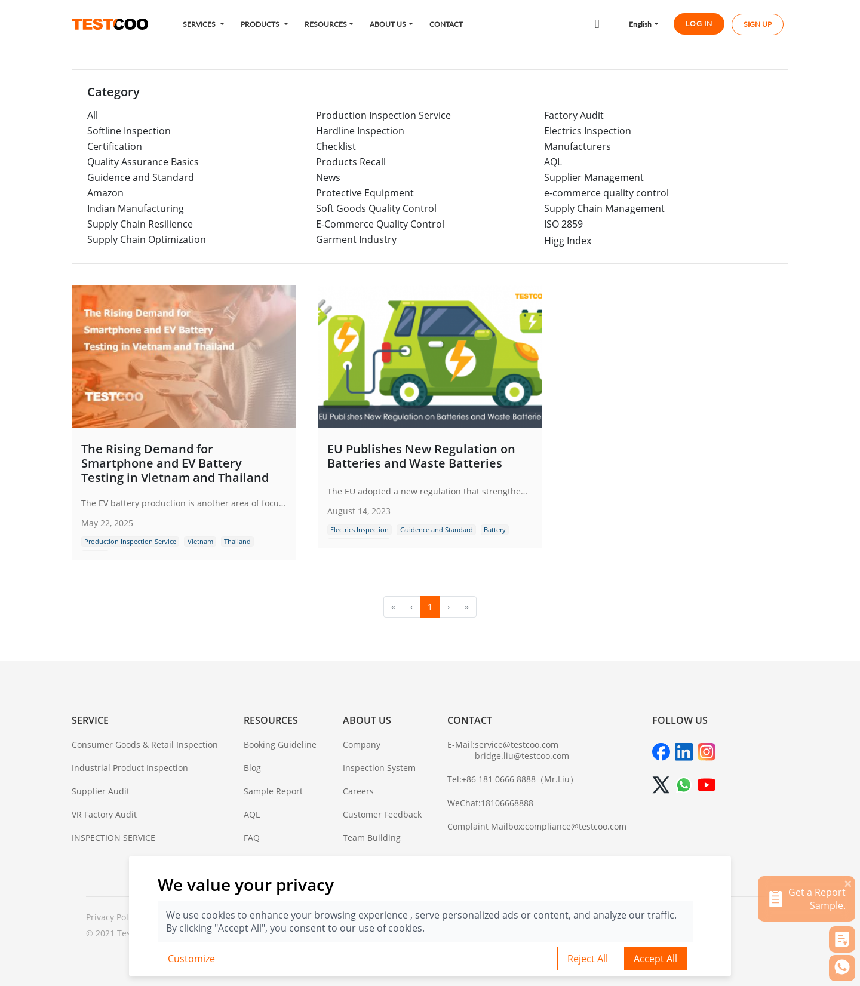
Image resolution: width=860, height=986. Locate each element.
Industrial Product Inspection (130, 767)
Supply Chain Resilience (140, 224)
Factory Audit (574, 115)
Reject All (587, 958)
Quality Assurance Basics (143, 161)
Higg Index (567, 240)
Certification (114, 146)
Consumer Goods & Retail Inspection (145, 744)
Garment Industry (356, 239)
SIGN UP (758, 24)
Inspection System (379, 767)
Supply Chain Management (604, 208)
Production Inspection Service (383, 115)
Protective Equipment (365, 192)
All (92, 115)
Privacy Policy (112, 917)
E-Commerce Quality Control (380, 224)
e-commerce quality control (606, 192)
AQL (553, 161)
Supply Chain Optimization (146, 239)
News (328, 177)
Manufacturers (577, 146)
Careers (358, 791)
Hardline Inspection (360, 130)
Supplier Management (594, 177)
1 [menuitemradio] (430, 606)
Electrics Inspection (587, 130)
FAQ (252, 837)
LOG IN (699, 23)
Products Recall (351, 161)
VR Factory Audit (104, 814)
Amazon (105, 192)
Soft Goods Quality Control (376, 208)
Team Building (372, 837)
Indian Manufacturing (135, 208)
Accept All (655, 958)
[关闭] (848, 883)
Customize (191, 958)
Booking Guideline (280, 744)
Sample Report (273, 791)
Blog (252, 767)
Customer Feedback (382, 814)
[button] (203, 24)
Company (361, 744)
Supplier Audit (101, 791)
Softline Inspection (129, 130)
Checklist (336, 146)
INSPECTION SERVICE (113, 837)
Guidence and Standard (140, 177)
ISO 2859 (563, 224)
